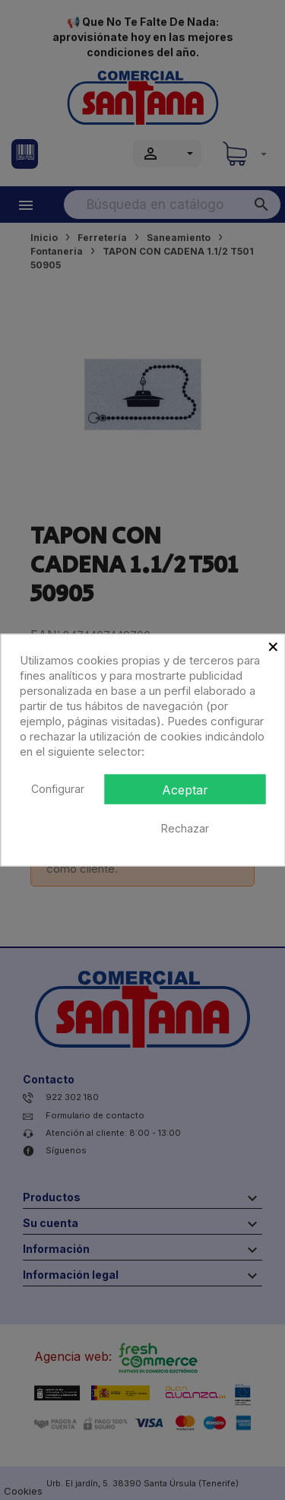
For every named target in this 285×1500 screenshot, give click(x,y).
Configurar (57, 788)
